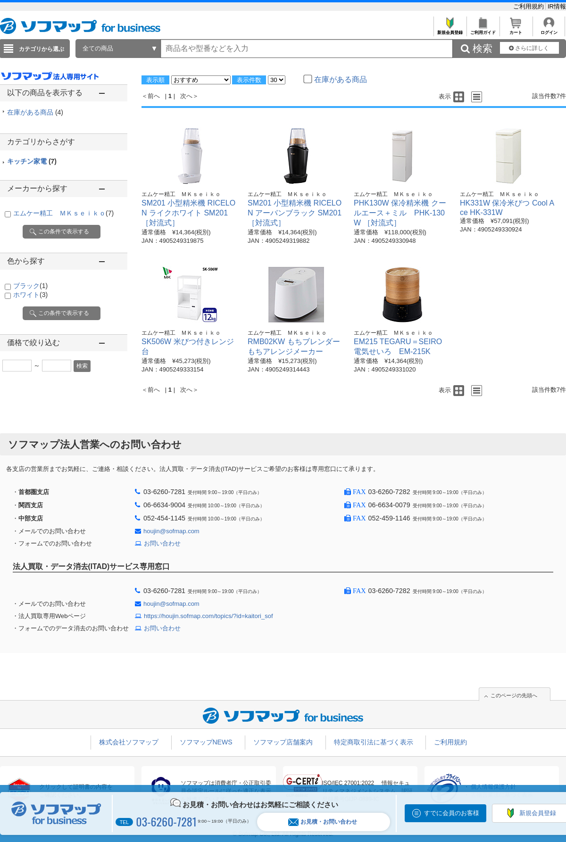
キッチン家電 (32, 161)
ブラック (30, 285)
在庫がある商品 (35, 112)
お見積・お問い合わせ (322, 821)
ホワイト (30, 294)
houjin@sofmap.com (171, 531)
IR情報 (557, 6)
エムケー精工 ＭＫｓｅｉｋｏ (63, 213)
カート (515, 30)
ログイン (548, 30)
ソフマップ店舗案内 (283, 742)
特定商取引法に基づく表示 (373, 742)
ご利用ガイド (482, 30)
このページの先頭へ (514, 695)
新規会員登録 (449, 30)
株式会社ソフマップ (128, 742)
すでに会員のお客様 (451, 813)
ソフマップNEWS (206, 742)
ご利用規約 (529, 6)
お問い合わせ (162, 543)
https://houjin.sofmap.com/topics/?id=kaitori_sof (208, 615)
